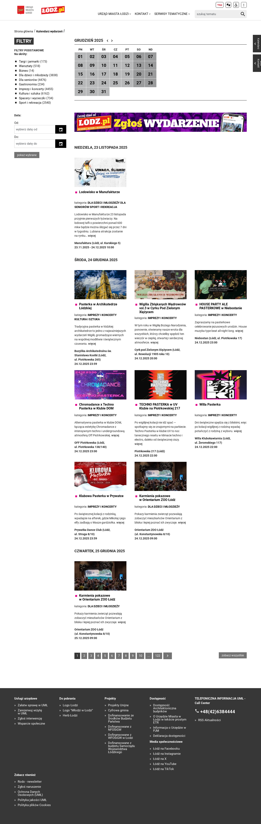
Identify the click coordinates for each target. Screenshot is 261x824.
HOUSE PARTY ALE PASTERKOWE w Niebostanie (220, 306)
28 (150, 82)
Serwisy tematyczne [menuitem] (171, 14)
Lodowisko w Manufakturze (99, 192)
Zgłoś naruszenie (29, 786)
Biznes (24, 71)
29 (80, 91)
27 (138, 82)
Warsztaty (26, 66)
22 (80, 82)
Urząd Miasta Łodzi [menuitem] (113, 14)
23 (92, 82)
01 (80, 56)
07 (150, 56)
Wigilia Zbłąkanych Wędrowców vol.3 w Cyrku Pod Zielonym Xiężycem (162, 308)
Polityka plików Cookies (34, 805)
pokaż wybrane (26, 155)
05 (127, 56)
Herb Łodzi (70, 715)
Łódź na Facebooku (166, 748)
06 (138, 56)
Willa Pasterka (210, 404)
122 (157, 656)
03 (103, 56)
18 (115, 74)
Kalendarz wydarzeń (49, 31)
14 (150, 65)
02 (92, 56)
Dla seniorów (28, 80)
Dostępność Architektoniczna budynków (164, 708)
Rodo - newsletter (30, 781)
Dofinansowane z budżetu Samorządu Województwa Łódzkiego (121, 747)
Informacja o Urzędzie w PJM (169, 729)
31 (103, 91)
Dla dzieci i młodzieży (34, 75)
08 (80, 65)
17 (103, 74)
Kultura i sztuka (30, 93)
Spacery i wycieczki (32, 98)
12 (127, 65)
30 (92, 91)
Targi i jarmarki (29, 61)
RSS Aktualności (209, 720)
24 (103, 82)
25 (115, 82)
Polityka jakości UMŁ (32, 800)
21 (150, 74)
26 (127, 82)
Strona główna (23, 31)
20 (138, 74)
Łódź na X (159, 758)
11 (115, 65)
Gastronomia (28, 84)
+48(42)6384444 (217, 711)
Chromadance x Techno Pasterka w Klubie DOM (96, 406)
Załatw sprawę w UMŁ (33, 705)
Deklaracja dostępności (169, 735)
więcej (92, 235)
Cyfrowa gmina (118, 710)
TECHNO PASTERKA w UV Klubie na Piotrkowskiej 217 (159, 406)
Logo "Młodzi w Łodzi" (78, 710)
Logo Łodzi (70, 705)
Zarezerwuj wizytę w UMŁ (30, 712)
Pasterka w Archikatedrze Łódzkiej (98, 306)
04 (115, 56)
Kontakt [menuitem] (141, 14)
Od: (16, 123)
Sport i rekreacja (30, 103)
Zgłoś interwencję (30, 718)
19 (127, 74)
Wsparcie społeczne (31, 723)
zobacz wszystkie (233, 655)
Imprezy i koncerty (32, 89)
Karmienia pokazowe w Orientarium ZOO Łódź (157, 498)
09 (92, 65)
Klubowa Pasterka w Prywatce (101, 496)
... (148, 656)
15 (80, 74)
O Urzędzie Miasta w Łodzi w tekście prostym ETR (169, 719)
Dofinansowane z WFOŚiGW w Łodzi (120, 736)
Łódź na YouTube (164, 764)
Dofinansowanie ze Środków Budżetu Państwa (121, 718)
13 (138, 65)
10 (103, 65)
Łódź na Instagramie (167, 753)
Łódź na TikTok (163, 769)
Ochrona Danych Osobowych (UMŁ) (30, 793)
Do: (16, 137)
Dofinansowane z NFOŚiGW (119, 728)
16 (92, 74)
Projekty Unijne (118, 705)
